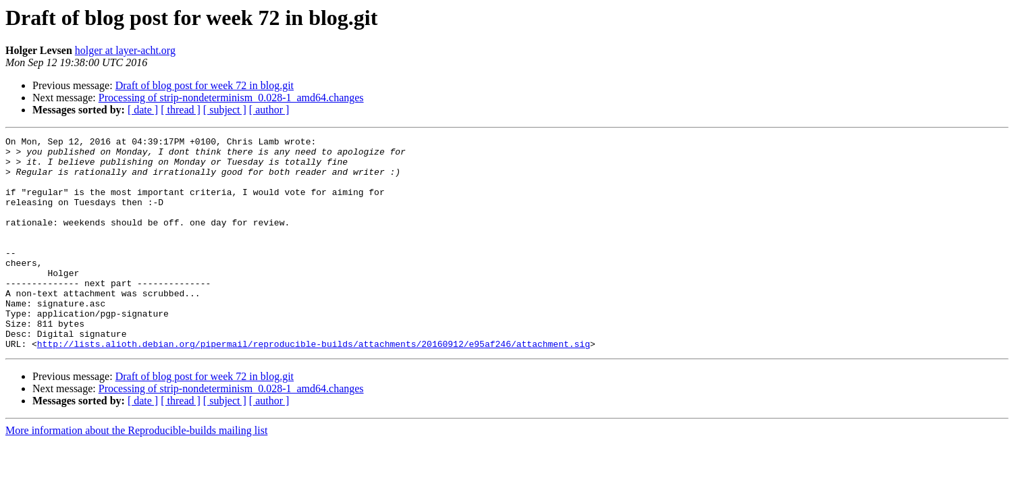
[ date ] (143, 109)
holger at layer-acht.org (125, 50)
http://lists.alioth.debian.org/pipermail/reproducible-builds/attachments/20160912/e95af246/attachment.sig (313, 386)
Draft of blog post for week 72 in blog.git (204, 85)
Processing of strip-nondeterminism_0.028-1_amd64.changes (231, 97)
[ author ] (269, 109)
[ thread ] (181, 109)
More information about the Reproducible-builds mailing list (136, 473)
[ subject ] (224, 109)
